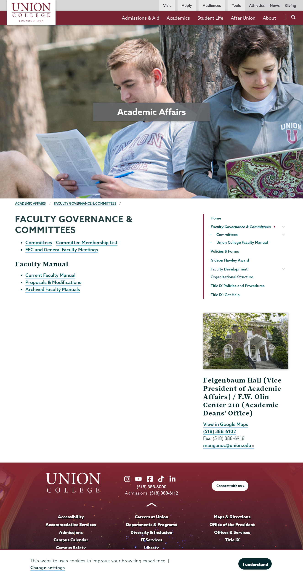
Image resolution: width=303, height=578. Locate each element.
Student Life (210, 18)
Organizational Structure (232, 277)
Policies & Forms (225, 251)
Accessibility (71, 516)
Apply (187, 5)
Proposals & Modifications (53, 282)
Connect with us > (230, 486)
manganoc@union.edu (228, 445)
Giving (290, 5)
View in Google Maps (225, 424)
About (269, 18)
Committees (38, 242)
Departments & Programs (151, 524)
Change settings (47, 567)
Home (216, 218)
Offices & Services (232, 532)
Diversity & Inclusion (151, 532)
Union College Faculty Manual (242, 242)
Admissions (71, 532)
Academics (178, 18)
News (275, 5)
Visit (167, 5)
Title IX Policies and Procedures (238, 286)
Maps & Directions (232, 516)
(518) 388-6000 (151, 487)
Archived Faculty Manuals (52, 289)
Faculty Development (229, 269)
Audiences (212, 5)
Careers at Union (151, 516)
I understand (255, 564)
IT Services (151, 540)
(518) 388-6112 (164, 493)
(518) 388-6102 (219, 431)
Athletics (257, 5)
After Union (243, 18)
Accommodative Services (70, 524)
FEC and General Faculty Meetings (61, 249)
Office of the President (232, 524)
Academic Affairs (30, 203)
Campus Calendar (70, 540)
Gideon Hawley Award (230, 260)
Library (151, 547)
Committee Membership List (86, 242)
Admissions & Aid (140, 18)
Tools (236, 5)
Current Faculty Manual (50, 275)
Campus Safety (71, 547)
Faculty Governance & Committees (85, 203)
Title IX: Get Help (225, 294)
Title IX (232, 540)
